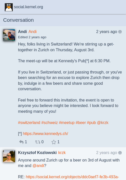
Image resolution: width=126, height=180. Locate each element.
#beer (81, 122)
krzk (62, 152)
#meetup (66, 122)
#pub (91, 122)
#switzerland (29, 122)
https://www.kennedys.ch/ (45, 134)
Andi (32, 32)
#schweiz (49, 122)
